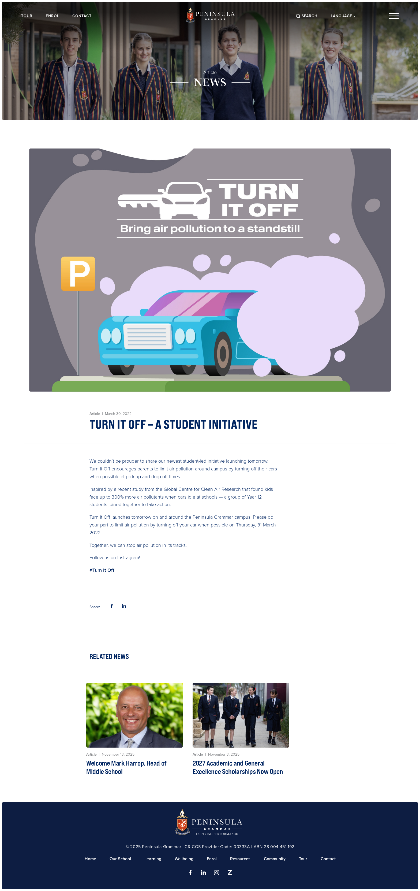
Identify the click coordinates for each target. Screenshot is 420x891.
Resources (240, 859)
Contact (82, 16)
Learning (152, 859)
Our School (120, 859)
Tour (27, 16)
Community (275, 859)
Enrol (53, 16)
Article (210, 72)
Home (90, 859)
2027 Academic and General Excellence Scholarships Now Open (238, 767)
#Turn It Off (101, 570)
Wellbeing (184, 859)
